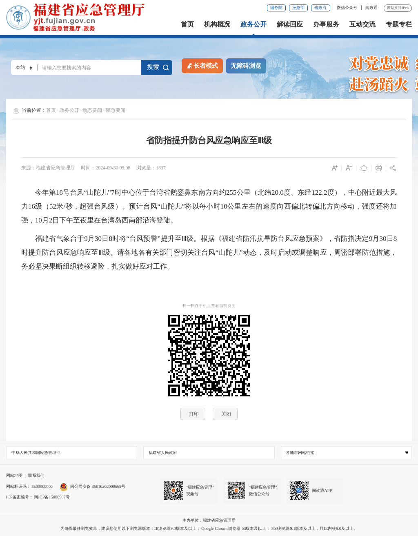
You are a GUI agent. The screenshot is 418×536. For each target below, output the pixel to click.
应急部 (298, 7)
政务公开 (253, 24)
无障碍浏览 (246, 65)
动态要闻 (92, 110)
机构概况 (217, 24)
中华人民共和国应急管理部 (35, 452)
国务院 (276, 7)
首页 (187, 24)
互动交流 (362, 24)
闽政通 (371, 7)
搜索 (158, 67)
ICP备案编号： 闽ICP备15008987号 (38, 497)
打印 (194, 414)
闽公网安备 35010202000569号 (92, 486)
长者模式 (202, 65)
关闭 (226, 414)
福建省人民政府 (163, 452)
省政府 (320, 7)
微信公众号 (347, 7)
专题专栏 (399, 24)
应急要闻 (115, 110)
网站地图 (14, 475)
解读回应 (290, 24)
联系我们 (36, 475)
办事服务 (326, 24)
